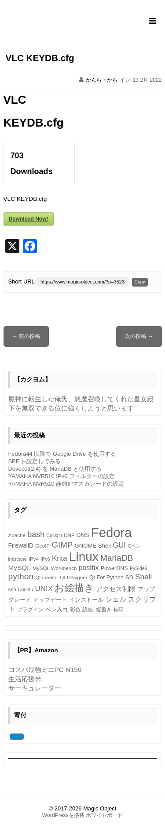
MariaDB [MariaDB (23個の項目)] (116, 558)
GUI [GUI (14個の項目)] (119, 545)
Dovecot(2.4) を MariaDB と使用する (55, 468)
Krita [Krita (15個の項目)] (59, 558)
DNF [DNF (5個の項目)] (69, 535)
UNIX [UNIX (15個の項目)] (43, 589)
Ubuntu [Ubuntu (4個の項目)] (25, 589)
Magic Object (99, 808)
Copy (140, 282)
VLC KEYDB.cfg (40, 58)
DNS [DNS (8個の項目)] (82, 535)
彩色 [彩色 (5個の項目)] (75, 609)
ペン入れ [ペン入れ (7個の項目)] (56, 609)
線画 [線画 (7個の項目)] (88, 609)
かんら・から (101, 80)
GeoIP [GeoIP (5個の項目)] (42, 545)
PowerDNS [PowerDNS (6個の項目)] (114, 568)
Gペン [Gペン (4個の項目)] (134, 545)
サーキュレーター (34, 688)
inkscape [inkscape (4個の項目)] (17, 559)
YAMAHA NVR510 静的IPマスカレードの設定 (66, 483)
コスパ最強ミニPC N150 (45, 669)
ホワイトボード (104, 815)
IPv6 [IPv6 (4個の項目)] (45, 559)
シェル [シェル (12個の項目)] (115, 599)
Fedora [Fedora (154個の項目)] (111, 532)
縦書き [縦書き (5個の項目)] (104, 609)
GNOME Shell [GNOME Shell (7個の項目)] (92, 545)
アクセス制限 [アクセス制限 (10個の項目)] (116, 588)
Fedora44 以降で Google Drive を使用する (62, 453)
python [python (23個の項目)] (21, 576)
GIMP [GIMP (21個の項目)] (62, 544)
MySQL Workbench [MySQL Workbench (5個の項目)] (55, 568)
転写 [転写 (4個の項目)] (118, 609)
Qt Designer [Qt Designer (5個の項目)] (73, 577)
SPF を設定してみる (34, 461)
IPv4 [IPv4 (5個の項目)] (34, 559)
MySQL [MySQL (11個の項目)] (19, 567)
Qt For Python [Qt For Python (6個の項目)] (106, 577)
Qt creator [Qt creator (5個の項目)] (46, 577)
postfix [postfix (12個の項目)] (89, 567)
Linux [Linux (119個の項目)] (84, 556)
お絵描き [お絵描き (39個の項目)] (74, 587)
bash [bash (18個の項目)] (35, 534)
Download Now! (28, 219)
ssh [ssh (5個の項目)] (12, 589)
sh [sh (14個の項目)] (129, 577)
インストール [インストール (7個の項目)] (86, 599)
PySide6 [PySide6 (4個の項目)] (138, 568)
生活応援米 (24, 679)
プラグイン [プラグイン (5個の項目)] (30, 609)
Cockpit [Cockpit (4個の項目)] (54, 535)
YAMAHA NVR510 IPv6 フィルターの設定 (61, 476)
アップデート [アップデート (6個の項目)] (50, 600)
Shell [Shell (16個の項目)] (143, 576)
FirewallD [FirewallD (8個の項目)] (20, 545)
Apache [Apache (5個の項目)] (17, 535)
